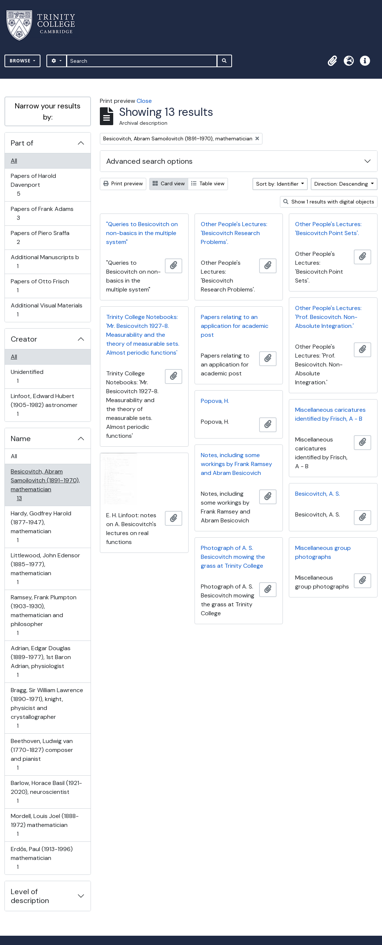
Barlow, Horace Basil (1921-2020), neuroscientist (46, 791)
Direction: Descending (341, 183)
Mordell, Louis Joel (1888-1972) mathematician (44, 824)
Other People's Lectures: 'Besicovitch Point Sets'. (328, 228)
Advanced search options (149, 161)
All (14, 160)
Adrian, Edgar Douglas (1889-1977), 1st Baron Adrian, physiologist (40, 661)
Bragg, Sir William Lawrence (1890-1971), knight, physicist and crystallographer (46, 707)
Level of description (30, 896)
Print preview (123, 183)
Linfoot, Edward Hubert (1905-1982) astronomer (44, 404)
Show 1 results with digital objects (328, 201)
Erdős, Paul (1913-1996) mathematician (41, 857)
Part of (22, 143)
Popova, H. (215, 401)
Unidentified (26, 376)
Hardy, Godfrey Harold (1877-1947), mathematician (40, 527)
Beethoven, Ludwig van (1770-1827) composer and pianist (41, 754)
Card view (169, 183)
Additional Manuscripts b (44, 261)
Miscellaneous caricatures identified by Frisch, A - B (330, 414)
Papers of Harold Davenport (33, 184)
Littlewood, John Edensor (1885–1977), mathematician (45, 569)
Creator (24, 339)
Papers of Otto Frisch (39, 286)
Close (144, 101)
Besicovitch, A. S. (317, 494)
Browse (21, 61)
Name (21, 438)
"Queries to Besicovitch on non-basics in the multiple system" (142, 233)
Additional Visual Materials (46, 310)
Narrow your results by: (48, 111)
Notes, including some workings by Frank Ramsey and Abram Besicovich (236, 464)
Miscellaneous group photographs (323, 552)
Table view (208, 183)
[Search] (142, 61)
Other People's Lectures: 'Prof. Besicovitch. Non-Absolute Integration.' (328, 317)
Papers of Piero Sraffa (39, 237)
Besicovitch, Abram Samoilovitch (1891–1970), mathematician (45, 485)
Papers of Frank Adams (42, 213)
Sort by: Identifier (278, 183)
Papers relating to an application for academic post (234, 326)
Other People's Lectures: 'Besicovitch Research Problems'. (234, 233)
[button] (332, 61)
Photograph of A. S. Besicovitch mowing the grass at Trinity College (233, 557)
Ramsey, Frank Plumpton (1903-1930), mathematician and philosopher (43, 615)
